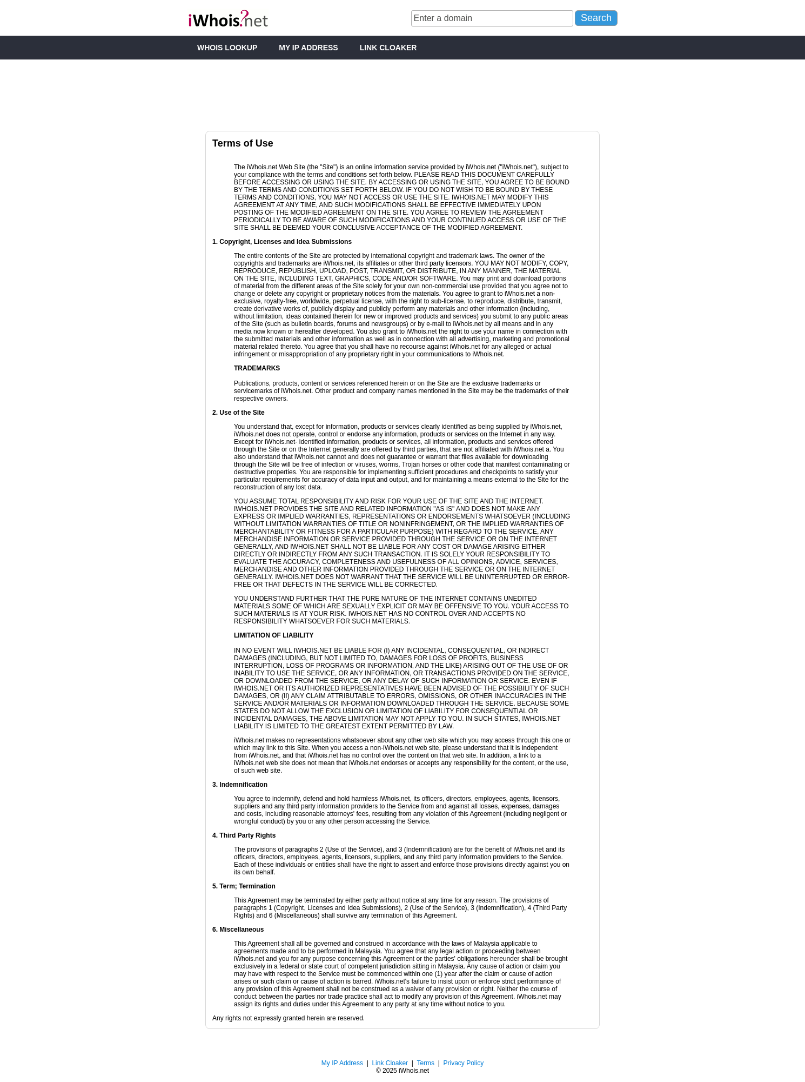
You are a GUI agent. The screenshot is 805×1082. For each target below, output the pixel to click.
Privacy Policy (464, 1063)
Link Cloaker (390, 1063)
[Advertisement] (402, 91)
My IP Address (342, 1063)
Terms (425, 1063)
